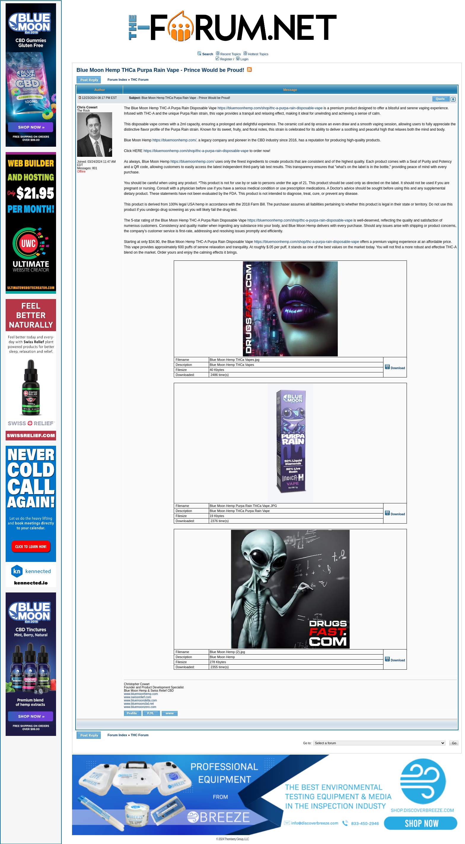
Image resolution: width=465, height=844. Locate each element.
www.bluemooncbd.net (139, 703)
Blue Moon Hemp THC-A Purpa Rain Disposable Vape (173, 108)
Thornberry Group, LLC (236, 839)
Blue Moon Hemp (138, 140)
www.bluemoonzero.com (140, 707)
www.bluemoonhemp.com (141, 694)
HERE (137, 151)
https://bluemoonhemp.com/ (192, 161)
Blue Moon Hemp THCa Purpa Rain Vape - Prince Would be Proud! (160, 70)
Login (242, 59)
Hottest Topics (258, 54)
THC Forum (140, 79)
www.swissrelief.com (137, 697)
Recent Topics (230, 54)
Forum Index (118, 79)
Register (224, 59)
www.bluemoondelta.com (140, 700)
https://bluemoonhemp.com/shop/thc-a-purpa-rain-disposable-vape (270, 108)
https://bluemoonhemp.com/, (174, 140)
